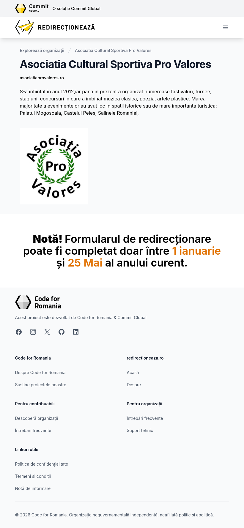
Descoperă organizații (36, 418)
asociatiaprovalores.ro (42, 77)
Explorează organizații (42, 50)
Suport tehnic (140, 430)
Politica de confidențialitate (41, 463)
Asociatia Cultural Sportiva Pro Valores (113, 50)
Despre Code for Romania (40, 372)
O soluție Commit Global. (77, 8)
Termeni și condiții (33, 476)
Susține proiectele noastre (40, 384)
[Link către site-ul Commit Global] (34, 8)
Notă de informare (33, 488)
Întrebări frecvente (33, 430)
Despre (134, 384)
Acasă (133, 372)
